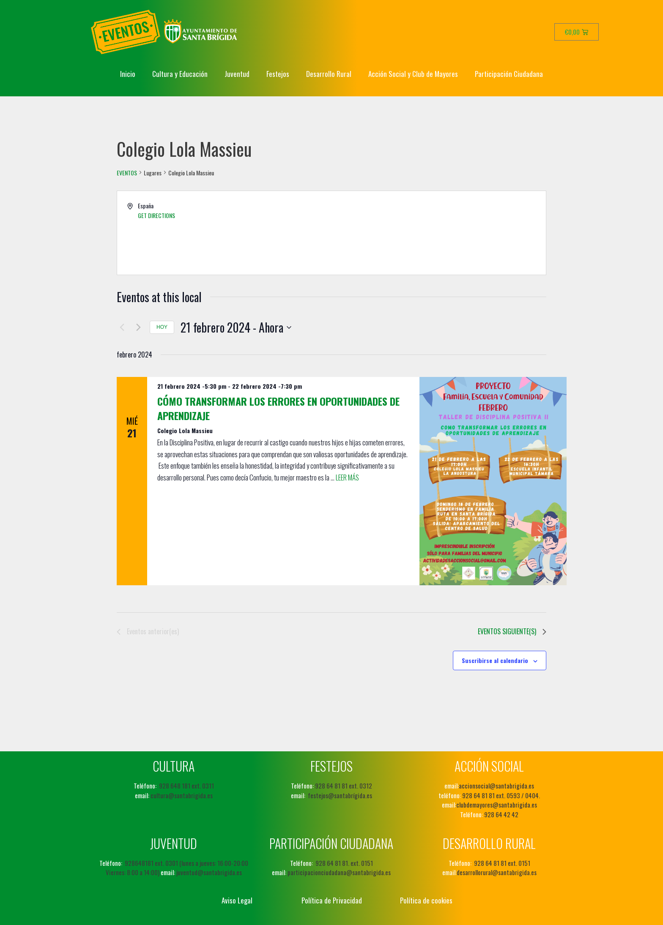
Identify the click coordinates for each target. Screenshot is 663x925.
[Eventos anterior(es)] (122, 327)
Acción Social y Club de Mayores (413, 73)
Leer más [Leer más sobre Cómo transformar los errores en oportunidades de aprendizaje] (347, 477)
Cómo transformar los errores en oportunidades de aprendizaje (278, 408)
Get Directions (156, 215)
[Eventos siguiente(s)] (138, 327)
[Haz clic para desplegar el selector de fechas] (236, 327)
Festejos (277, 73)
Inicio (127, 73)
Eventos (127, 173)
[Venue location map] (438, 233)
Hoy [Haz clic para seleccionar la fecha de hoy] (161, 327)
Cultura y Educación (180, 73)
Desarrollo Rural (328, 73)
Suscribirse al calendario (495, 660)
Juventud (237, 73)
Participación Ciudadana (509, 73)
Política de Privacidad (331, 900)
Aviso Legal (237, 900)
